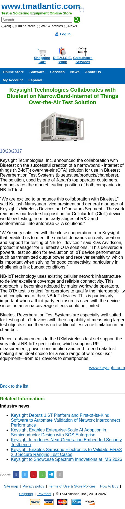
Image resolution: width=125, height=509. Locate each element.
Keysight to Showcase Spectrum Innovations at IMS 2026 (66, 459)
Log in (65, 34)
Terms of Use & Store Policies (72, 486)
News (70, 26)
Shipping (26, 494)
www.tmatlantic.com (40, 6)
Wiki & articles (50, 26)
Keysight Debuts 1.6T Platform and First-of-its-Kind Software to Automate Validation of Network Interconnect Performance (65, 420)
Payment (44, 494)
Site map (11, 486)
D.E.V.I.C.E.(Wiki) (62, 60)
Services (57, 72)
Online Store (13, 72)
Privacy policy (33, 486)
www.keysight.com (107, 367)
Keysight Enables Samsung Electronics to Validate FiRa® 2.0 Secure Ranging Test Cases (66, 452)
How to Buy (109, 486)
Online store (24, 26)
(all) (6, 26)
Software (36, 72)
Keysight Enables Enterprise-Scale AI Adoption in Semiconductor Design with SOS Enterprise (58, 432)
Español (35, 80)
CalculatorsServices (83, 60)
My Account (13, 80)
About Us (93, 72)
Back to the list (14, 386)
